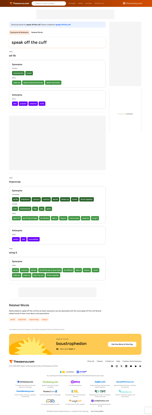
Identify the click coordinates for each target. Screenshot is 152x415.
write (42, 104)
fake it (54, 218)
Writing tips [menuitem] (99, 3)
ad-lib (15, 199)
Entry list (91, 361)
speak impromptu (53, 83)
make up (16, 83)
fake (35, 209)
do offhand (44, 218)
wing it (95, 218)
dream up (65, 199)
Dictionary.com (132, 3)
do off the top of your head (50, 270)
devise (55, 199)
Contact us (109, 361)
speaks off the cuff (63, 25)
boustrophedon (71, 343)
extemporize (18, 73)
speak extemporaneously (33, 83)
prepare (23, 104)
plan (15, 104)
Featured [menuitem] (72, 3)
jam (41, 209)
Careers (100, 361)
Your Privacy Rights (97, 411)
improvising (34, 319)
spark (49, 209)
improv (63, 218)
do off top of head (30, 218)
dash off (16, 218)
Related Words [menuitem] (37, 32)
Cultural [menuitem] (88, 3)
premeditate (33, 239)
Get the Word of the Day (122, 344)
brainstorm (25, 199)
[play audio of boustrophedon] (57, 349)
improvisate (74, 218)
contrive (46, 199)
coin (15, 209)
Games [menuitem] (80, 3)
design (15, 239)
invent (29, 73)
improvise (22, 319)
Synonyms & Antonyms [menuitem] (19, 32)
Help (118, 361)
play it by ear (38, 275)
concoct (36, 199)
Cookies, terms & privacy (132, 361)
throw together (87, 199)
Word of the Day (62, 339)
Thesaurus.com (19, 3)
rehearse (33, 104)
